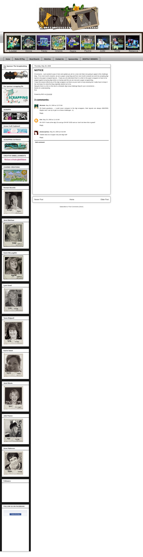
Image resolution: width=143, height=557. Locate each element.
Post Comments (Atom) (75, 206)
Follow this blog (15, 514)
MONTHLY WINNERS (90, 59)
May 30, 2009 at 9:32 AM (58, 132)
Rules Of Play (20, 59)
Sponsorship (73, 59)
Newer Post (38, 199)
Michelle (42, 105)
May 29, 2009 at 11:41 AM (51, 119)
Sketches (47, 59)
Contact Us (60, 59)
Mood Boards (34, 59)
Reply (41, 113)
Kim (41, 119)
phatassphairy (44, 132)
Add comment (40, 142)
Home (8, 59)
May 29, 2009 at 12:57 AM (54, 105)
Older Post (105, 199)
